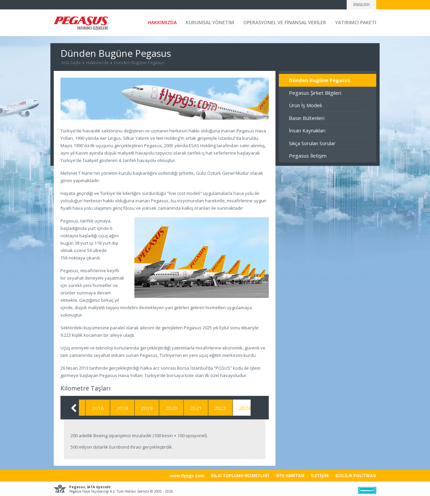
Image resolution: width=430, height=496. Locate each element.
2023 (231, 408)
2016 (108, 408)
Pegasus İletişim (308, 155)
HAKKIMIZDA (162, 22)
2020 (182, 408)
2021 (206, 408)
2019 (157, 408)
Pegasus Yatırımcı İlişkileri (81, 23)
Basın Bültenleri (307, 118)
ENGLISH (361, 4)
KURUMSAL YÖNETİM (210, 22)
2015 (84, 408)
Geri (73, 408)
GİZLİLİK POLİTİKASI (355, 476)
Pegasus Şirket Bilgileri (315, 92)
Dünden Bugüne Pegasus (139, 62)
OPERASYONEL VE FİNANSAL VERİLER (284, 22)
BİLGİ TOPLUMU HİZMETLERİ (240, 476)
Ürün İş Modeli (305, 105)
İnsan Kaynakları (307, 130)
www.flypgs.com (187, 476)
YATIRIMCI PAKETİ (355, 22)
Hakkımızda (97, 62)
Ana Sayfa (71, 62)
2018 (133, 408)
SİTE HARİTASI (290, 476)
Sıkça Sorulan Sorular (312, 143)
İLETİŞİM (320, 476)
